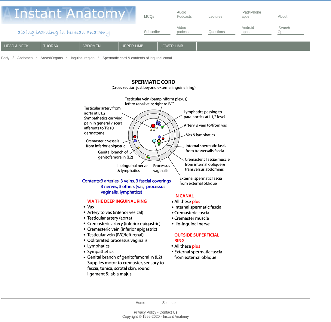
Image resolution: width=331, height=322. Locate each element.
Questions (217, 32)
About (282, 16)
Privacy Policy (145, 312)
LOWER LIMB (172, 46)
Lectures (215, 16)
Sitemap (169, 303)
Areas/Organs (52, 58)
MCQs (149, 16)
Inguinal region (83, 58)
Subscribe (152, 32)
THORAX (50, 46)
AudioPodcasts (184, 14)
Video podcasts (184, 30)
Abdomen (24, 58)
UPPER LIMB (132, 46)
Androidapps (248, 30)
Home (140, 303)
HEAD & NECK (16, 46)
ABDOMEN (91, 46)
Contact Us (168, 312)
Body (5, 58)
